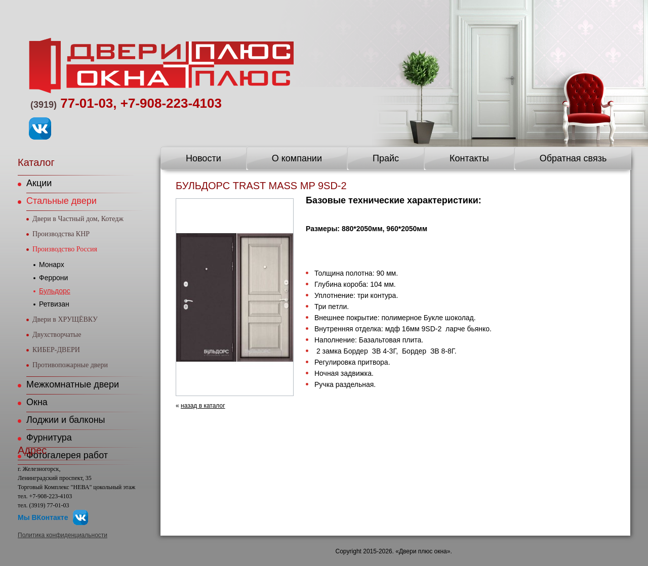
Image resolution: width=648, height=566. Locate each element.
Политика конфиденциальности (62, 535)
